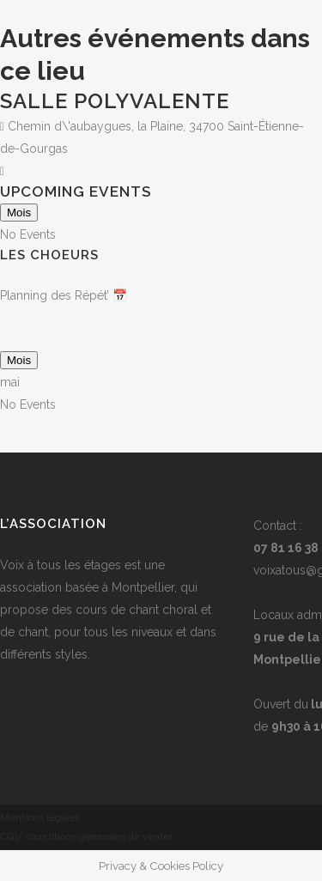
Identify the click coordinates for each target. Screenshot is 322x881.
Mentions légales (40, 817)
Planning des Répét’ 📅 (63, 295)
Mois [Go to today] (19, 212)
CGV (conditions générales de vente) (86, 836)
